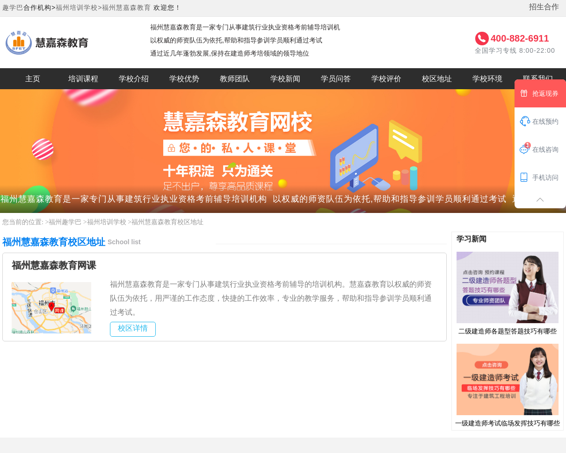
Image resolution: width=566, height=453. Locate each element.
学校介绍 (134, 79)
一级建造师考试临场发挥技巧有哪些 (507, 385)
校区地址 (437, 79)
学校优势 (184, 79)
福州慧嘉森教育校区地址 (167, 222)
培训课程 (83, 79)
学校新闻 (285, 79)
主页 (32, 79)
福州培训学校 (106, 222)
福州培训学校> (79, 7)
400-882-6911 (520, 38)
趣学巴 (12, 7)
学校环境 (487, 79)
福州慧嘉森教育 (126, 7)
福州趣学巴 (65, 222)
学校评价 (386, 79)
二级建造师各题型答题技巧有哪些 (507, 293)
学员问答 (336, 79)
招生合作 (544, 7)
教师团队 (235, 79)
